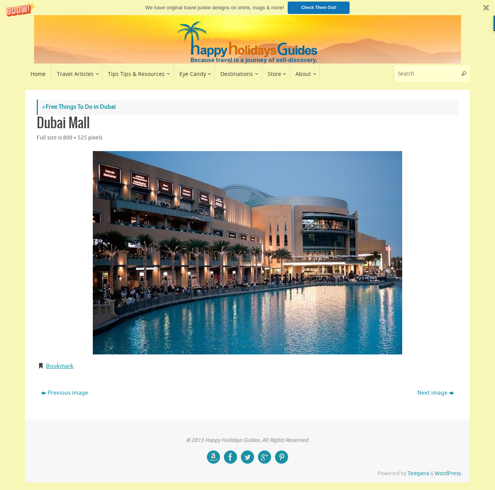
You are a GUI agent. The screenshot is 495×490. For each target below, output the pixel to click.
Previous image (64, 393)
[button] (247, 7)
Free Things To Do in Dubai (79, 107)
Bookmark (59, 366)
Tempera (418, 473)
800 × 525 (75, 137)
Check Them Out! (318, 7)
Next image (435, 393)
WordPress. (448, 473)
